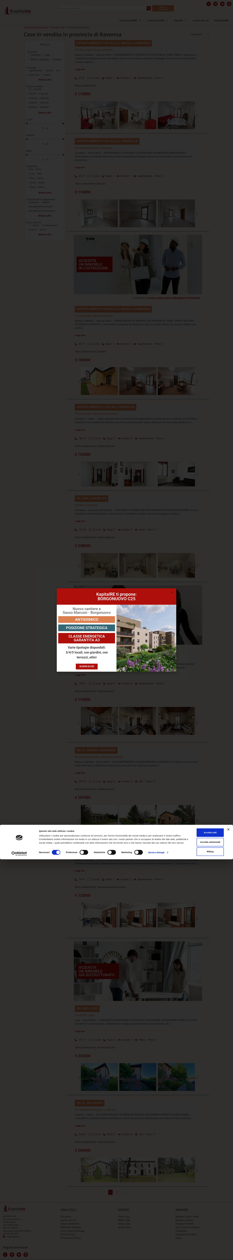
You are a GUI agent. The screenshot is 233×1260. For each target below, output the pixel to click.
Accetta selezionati (201, 1240)
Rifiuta (200, 1249)
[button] (172, 592)
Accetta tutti (200, 1230)
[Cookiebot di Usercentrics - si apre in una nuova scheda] (19, 1254)
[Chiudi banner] (228, 1228)
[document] (116, 630)
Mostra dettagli (156, 1254)
